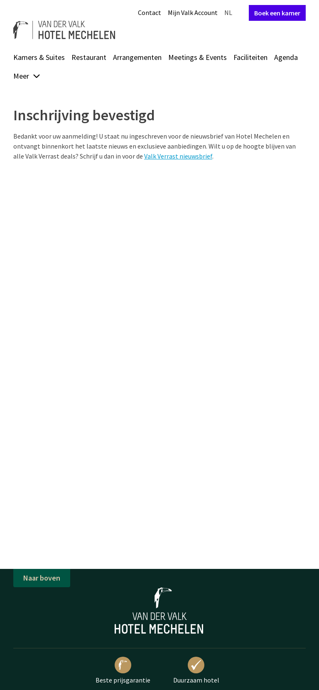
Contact (149, 12)
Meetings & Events (197, 57)
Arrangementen (137, 57)
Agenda (286, 57)
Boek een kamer (277, 13)
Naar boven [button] (41, 578)
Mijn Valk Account (193, 12)
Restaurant (88, 57)
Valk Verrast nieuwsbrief (178, 156)
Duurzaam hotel (196, 670)
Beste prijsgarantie (123, 670)
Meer (27, 76)
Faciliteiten (250, 57)
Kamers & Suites (39, 57)
